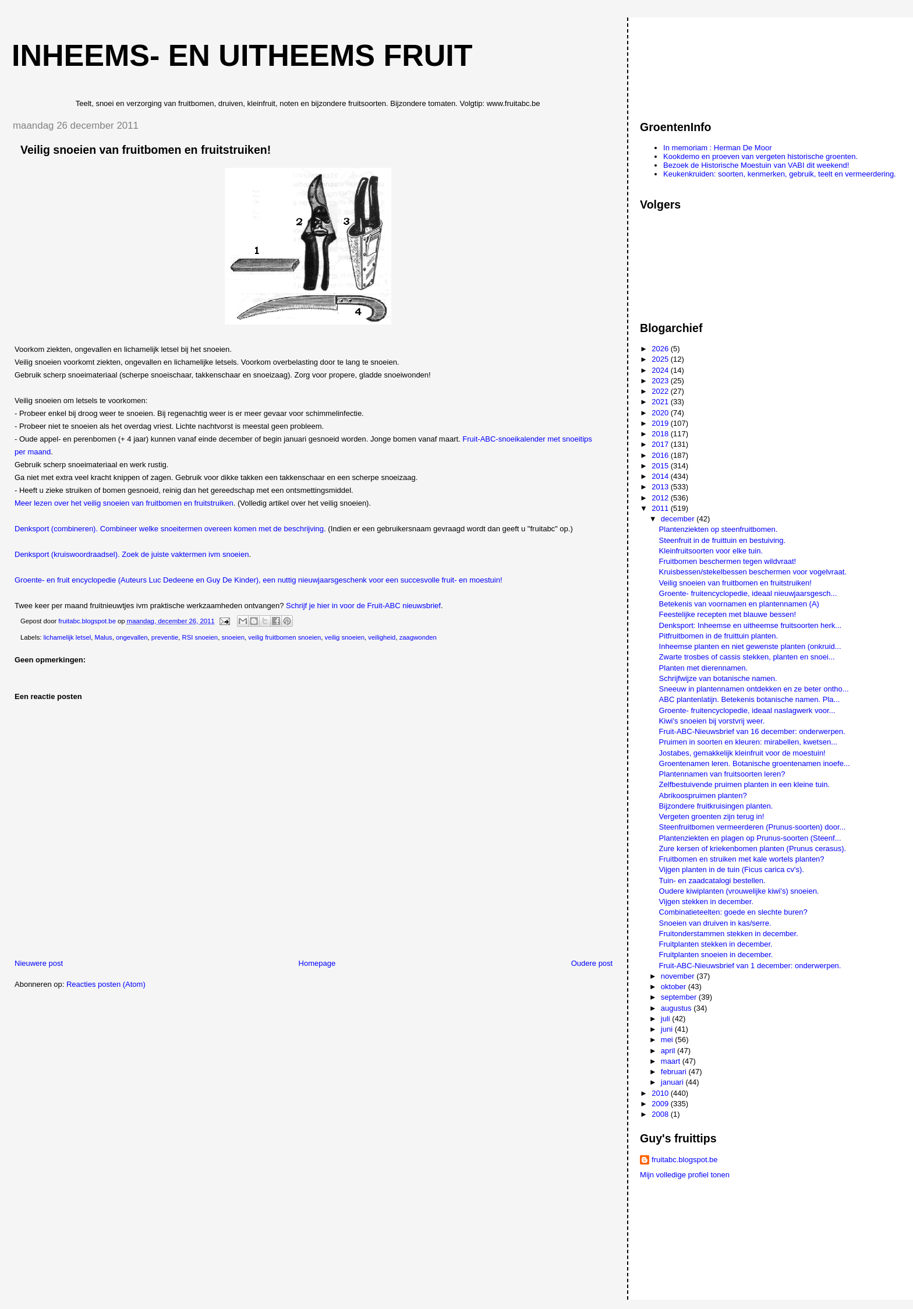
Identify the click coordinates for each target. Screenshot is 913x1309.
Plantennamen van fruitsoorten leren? (722, 774)
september (680, 997)
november (678, 976)
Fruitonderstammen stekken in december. (728, 933)
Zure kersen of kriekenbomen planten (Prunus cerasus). (753, 848)
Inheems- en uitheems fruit (242, 55)
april (669, 1050)
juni (668, 1029)
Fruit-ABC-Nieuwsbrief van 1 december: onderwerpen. (750, 965)
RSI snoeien (200, 637)
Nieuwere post (39, 963)
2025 (661, 359)
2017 (661, 444)
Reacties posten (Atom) (106, 984)
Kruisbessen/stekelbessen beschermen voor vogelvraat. (753, 571)
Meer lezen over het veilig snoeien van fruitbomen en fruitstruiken (124, 503)
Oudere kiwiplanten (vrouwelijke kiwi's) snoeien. (739, 891)
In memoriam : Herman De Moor (717, 147)
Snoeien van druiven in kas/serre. (715, 923)
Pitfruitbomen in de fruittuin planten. (718, 635)
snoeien (233, 637)
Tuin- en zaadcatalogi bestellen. (712, 880)
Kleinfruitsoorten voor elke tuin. (711, 550)
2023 (661, 380)
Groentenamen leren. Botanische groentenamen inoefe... (754, 763)
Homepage (317, 963)
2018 (661, 433)
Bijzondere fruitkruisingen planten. (716, 806)
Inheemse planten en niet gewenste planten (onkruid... (750, 646)
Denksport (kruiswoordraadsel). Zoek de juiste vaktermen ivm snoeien (132, 554)
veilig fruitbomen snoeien (284, 637)
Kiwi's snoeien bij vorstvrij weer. (712, 721)
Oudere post (592, 963)
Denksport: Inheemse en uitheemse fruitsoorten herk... (750, 625)
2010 (661, 1093)
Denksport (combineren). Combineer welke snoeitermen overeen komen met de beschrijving (169, 528)
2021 (661, 401)
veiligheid (381, 637)
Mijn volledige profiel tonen (685, 1174)
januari (673, 1082)
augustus (677, 1008)
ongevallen (132, 637)
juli (667, 1018)
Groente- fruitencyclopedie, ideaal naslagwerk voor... (747, 710)
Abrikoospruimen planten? (703, 795)
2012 (661, 497)
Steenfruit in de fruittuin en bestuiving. (722, 540)
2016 (661, 455)
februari (675, 1071)
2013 (661, 486)
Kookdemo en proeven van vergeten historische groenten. (760, 156)
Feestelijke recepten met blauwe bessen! (728, 614)
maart (671, 1061)
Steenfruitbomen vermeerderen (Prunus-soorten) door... (752, 827)
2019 (661, 423)
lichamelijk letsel (67, 637)
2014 (661, 476)
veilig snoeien (345, 637)
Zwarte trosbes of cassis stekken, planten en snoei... (747, 656)
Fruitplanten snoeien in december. (716, 954)
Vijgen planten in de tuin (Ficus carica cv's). (731, 869)
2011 (661, 508)
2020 (661, 412)
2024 (661, 370)
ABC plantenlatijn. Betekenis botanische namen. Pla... (749, 699)
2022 (661, 391)
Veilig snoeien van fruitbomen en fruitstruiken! (735, 582)
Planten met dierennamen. (703, 668)
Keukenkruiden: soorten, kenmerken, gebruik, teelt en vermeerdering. (779, 174)
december (678, 518)
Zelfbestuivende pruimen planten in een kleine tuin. (744, 784)
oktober (674, 986)
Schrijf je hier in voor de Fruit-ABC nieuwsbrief (363, 605)
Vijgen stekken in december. (706, 901)
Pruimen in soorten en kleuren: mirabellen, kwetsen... (748, 742)
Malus (103, 637)
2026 (661, 348)
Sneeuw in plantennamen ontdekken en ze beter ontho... (754, 689)
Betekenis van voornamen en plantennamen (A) (739, 603)
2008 (661, 1114)
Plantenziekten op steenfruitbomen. (718, 529)
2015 (661, 465)
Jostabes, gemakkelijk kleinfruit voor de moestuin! (742, 753)
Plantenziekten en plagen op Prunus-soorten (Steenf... (750, 838)
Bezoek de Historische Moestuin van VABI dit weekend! (756, 165)
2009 (661, 1103)
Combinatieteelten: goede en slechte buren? (733, 912)
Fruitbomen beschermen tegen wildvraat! (728, 561)
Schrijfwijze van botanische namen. (718, 678)
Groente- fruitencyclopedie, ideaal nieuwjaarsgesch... (748, 593)
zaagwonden (418, 637)
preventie (164, 637)
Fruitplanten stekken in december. (716, 944)
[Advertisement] (692, 63)
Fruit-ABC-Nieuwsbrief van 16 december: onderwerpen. (752, 731)
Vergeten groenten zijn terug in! (712, 816)
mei (668, 1039)
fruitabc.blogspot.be (684, 1159)
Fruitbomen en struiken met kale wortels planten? (741, 859)
